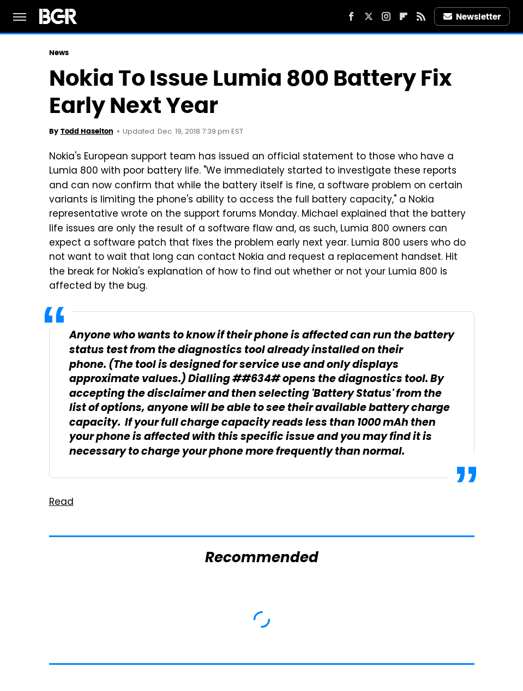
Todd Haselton (87, 131)
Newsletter (472, 16)
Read (61, 502)
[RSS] (421, 16)
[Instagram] (386, 16)
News (59, 52)
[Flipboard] (403, 16)
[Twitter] (368, 16)
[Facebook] (351, 16)
